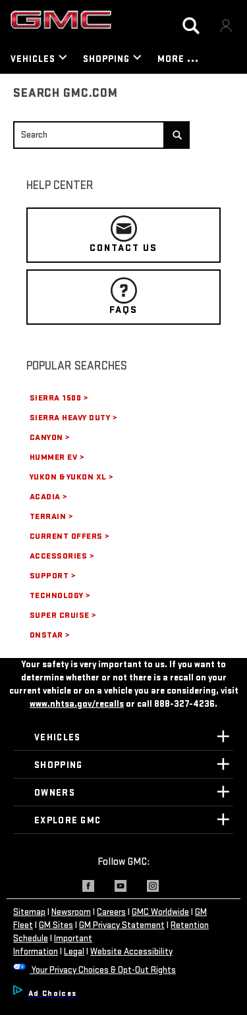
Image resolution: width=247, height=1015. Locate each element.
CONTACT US (123, 234)
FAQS (123, 296)
